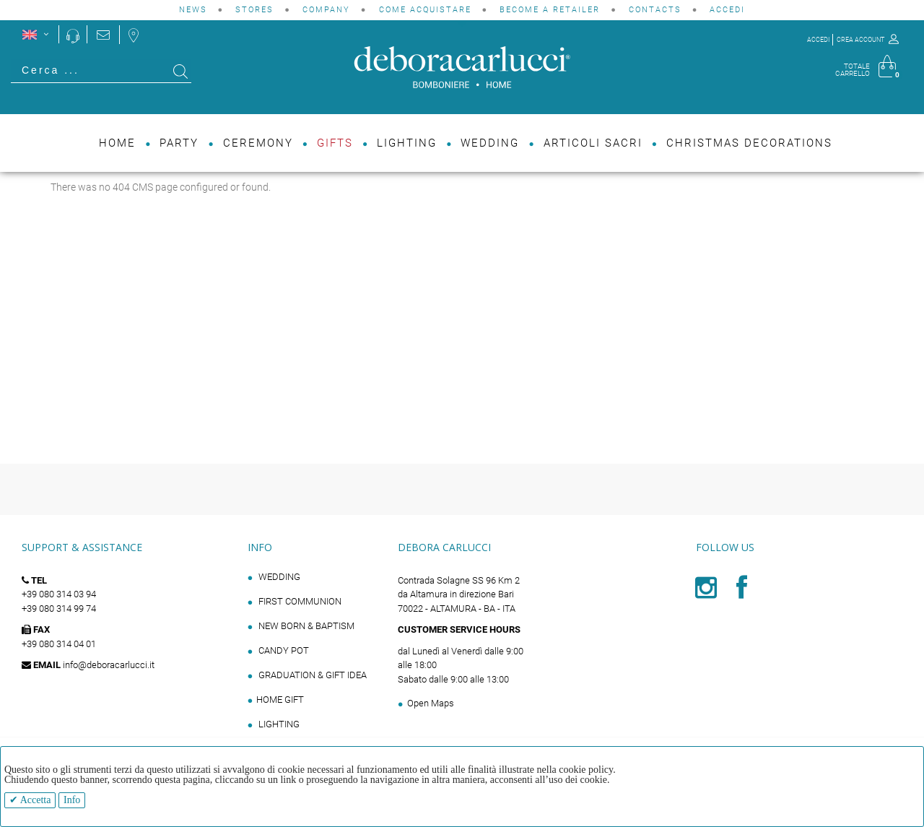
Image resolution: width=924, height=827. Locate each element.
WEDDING (278, 576)
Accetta (34, 799)
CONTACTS (655, 9)
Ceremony (258, 143)
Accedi (727, 9)
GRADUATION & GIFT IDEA (311, 675)
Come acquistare (425, 9)
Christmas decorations (749, 143)
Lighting (407, 143)
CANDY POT (282, 650)
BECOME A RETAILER (550, 9)
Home (117, 143)
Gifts (335, 143)
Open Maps (430, 703)
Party (179, 143)
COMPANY (326, 9)
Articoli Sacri (593, 143)
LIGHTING (278, 724)
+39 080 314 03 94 (59, 594)
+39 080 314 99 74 (59, 608)
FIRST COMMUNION (298, 601)
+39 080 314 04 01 (59, 643)
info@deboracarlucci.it (108, 664)
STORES (254, 9)
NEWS (193, 9)
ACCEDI (818, 39)
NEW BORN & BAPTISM (305, 625)
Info (72, 799)
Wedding (490, 143)
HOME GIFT (280, 699)
